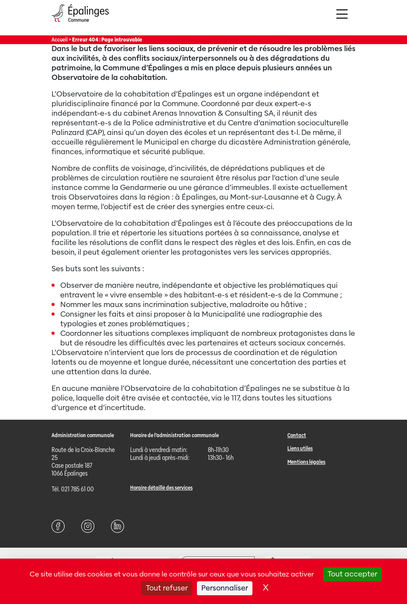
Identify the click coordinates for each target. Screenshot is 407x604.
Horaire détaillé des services (161, 487)
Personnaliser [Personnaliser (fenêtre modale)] (224, 588)
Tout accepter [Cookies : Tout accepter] (352, 574)
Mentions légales (306, 462)
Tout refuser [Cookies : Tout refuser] (167, 588)
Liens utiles (300, 448)
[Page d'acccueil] (80, 23)
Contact (296, 435)
